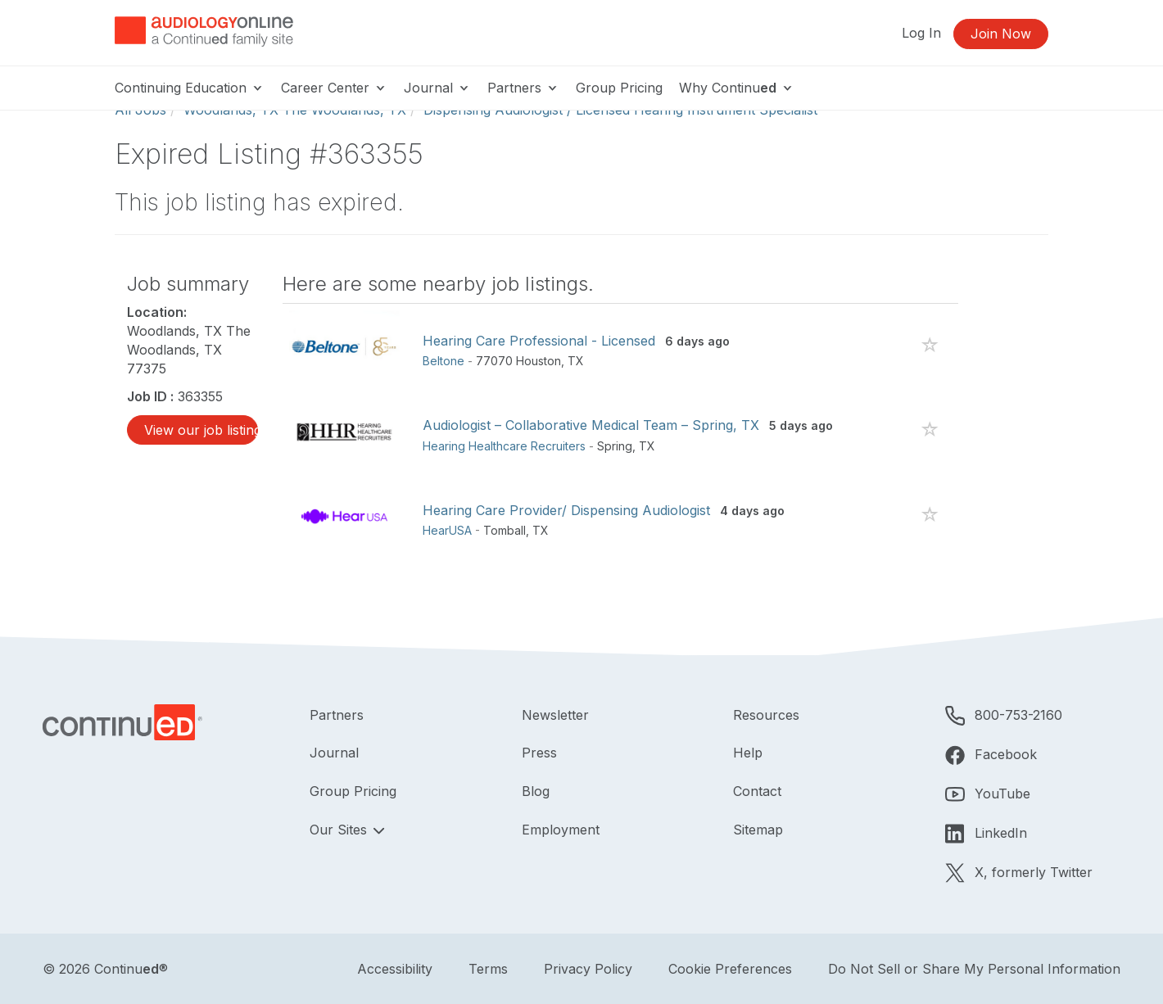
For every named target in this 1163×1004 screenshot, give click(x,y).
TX (576, 361)
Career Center (334, 87)
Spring (614, 446)
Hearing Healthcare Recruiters (504, 446)
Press (539, 752)
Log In (921, 33)
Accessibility (394, 969)
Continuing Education (190, 87)
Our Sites (340, 829)
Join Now (1001, 33)
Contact (757, 791)
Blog (536, 791)
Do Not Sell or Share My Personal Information (974, 969)
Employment (561, 829)
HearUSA (447, 530)
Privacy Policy (588, 969)
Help (748, 752)
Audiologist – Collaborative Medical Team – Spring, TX (591, 425)
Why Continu (736, 87)
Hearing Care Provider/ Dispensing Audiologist (566, 510)
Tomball (504, 530)
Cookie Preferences (730, 969)
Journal (437, 87)
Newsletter (555, 715)
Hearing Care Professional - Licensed (539, 340)
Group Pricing (619, 87)
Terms (488, 969)
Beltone (443, 361)
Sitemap (758, 829)
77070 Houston (518, 361)
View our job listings (201, 430)
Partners (523, 87)
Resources (766, 715)
